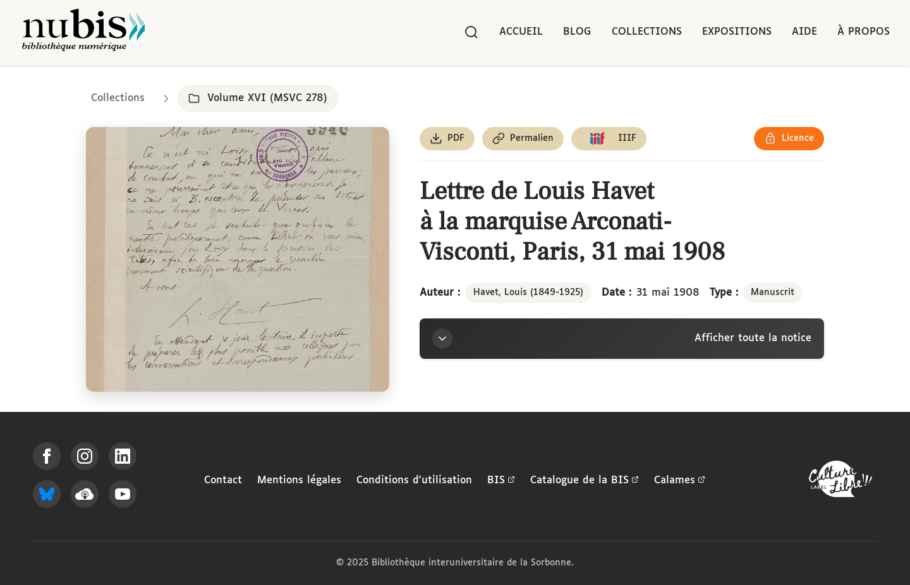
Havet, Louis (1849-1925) (528, 292)
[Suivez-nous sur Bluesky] (47, 494)
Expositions (737, 32)
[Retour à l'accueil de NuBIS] (83, 32)
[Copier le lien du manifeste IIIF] (608, 138)
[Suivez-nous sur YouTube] (122, 494)
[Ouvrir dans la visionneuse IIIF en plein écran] (237, 259)
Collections (647, 32)
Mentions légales (299, 480)
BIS (501, 480)
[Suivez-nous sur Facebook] (47, 456)
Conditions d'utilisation (414, 480)
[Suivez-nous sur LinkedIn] (122, 456)
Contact (223, 480)
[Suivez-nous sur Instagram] (85, 456)
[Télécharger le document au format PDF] (447, 138)
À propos (863, 32)
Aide (804, 32)
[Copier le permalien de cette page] (523, 138)
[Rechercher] (471, 32)
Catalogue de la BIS (584, 480)
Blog (577, 32)
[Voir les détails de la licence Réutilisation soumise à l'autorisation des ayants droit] (789, 138)
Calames (679, 480)
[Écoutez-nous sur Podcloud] (85, 494)
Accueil (521, 32)
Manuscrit (772, 292)
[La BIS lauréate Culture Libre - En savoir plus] (840, 481)
